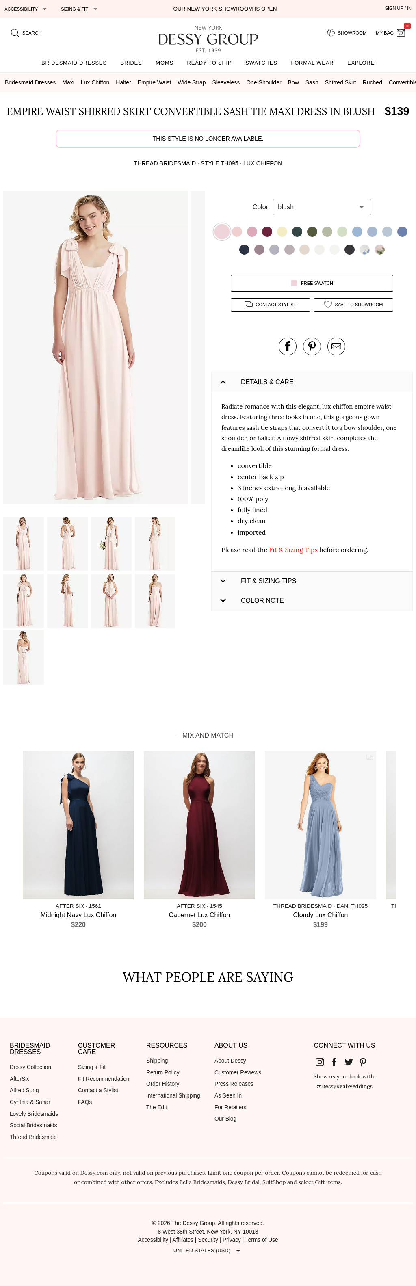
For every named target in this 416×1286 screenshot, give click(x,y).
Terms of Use (261, 1240)
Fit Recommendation (103, 1079)
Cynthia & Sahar (30, 1102)
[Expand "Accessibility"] (26, 9)
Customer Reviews (237, 1073)
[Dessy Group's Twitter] (351, 1061)
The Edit (156, 1107)
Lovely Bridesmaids (34, 1114)
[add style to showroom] (353, 305)
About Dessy (230, 1061)
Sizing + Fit (92, 1067)
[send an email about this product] (336, 346)
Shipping (157, 1061)
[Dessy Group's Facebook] (337, 1061)
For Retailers (230, 1107)
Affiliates (183, 1240)
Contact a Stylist (98, 1090)
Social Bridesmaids (33, 1125)
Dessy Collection (30, 1067)
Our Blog (225, 1119)
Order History (162, 1084)
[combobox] (316, 207)
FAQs (85, 1102)
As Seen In (228, 1096)
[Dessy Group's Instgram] (323, 1061)
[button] (97, 349)
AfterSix (19, 1079)
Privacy (232, 1240)
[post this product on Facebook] (288, 346)
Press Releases (234, 1084)
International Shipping (173, 1096)
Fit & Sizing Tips (293, 550)
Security (208, 1240)
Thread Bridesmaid (33, 1137)
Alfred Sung (24, 1090)
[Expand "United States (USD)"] (208, 1251)
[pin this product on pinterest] (312, 346)
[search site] (26, 32)
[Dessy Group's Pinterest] (366, 1061)
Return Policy (163, 1073)
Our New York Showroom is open (225, 9)
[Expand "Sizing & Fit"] (80, 9)
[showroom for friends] (346, 32)
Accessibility (153, 1240)
